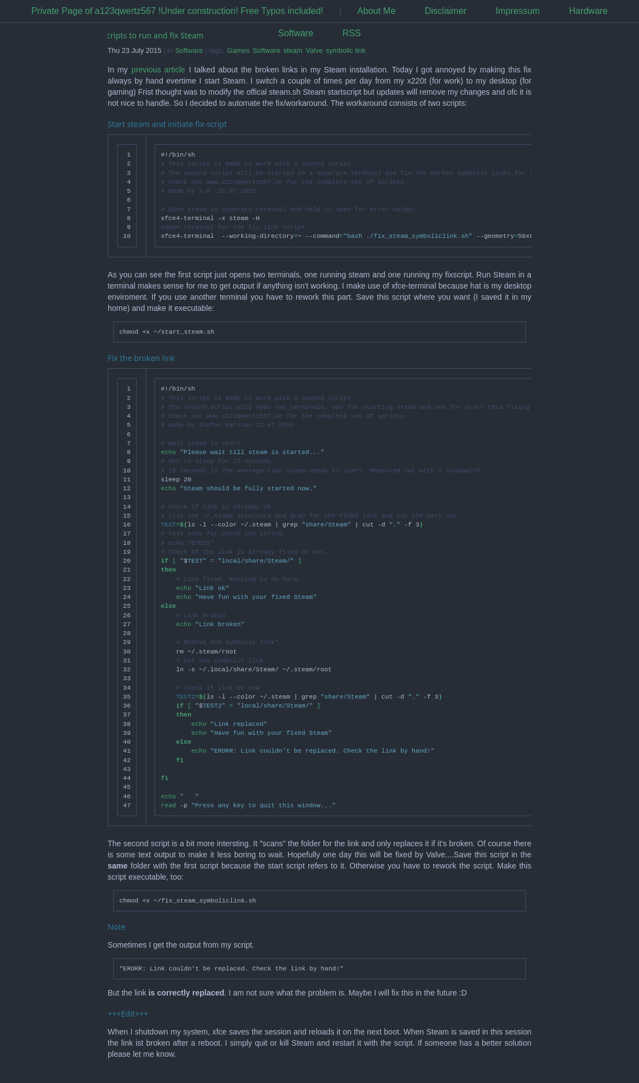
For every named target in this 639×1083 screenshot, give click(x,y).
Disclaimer (446, 11)
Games (238, 51)
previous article (158, 69)
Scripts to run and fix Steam (153, 35)
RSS (351, 33)
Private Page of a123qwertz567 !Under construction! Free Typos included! (177, 11)
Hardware (588, 11)
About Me (376, 11)
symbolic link (345, 51)
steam (292, 51)
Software (295, 33)
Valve (314, 51)
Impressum (518, 11)
